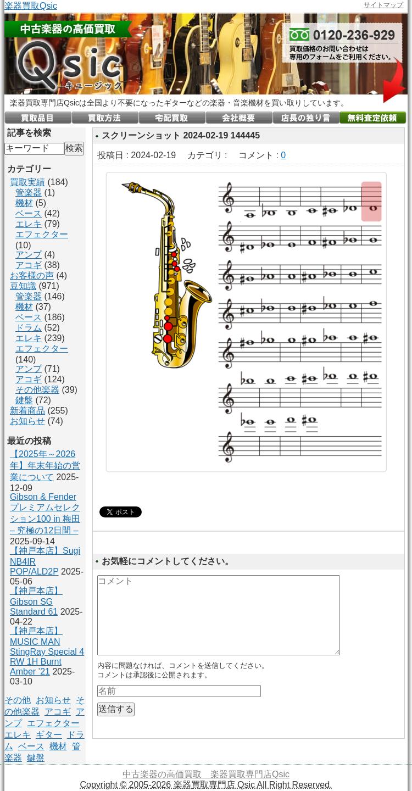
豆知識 (23, 286)
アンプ (28, 254)
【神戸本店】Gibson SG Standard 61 (36, 601)
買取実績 (27, 182)
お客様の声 (32, 275)
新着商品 (27, 410)
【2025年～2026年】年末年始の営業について (45, 465)
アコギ (28, 265)
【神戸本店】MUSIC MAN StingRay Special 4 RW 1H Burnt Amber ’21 (47, 651)
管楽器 (28, 192)
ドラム (28, 327)
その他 (17, 700)
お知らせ (27, 421)
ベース (28, 213)
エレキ (28, 224)
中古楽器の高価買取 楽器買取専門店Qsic (206, 774)
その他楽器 (37, 389)
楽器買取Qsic (30, 5)
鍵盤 (24, 400)
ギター (49, 734)
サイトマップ (383, 5)
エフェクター (41, 234)
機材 (24, 203)
